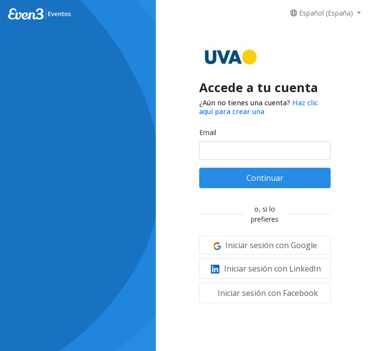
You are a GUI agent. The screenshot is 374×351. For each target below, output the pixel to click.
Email (207, 132)
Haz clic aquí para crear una (258, 107)
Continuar (264, 178)
